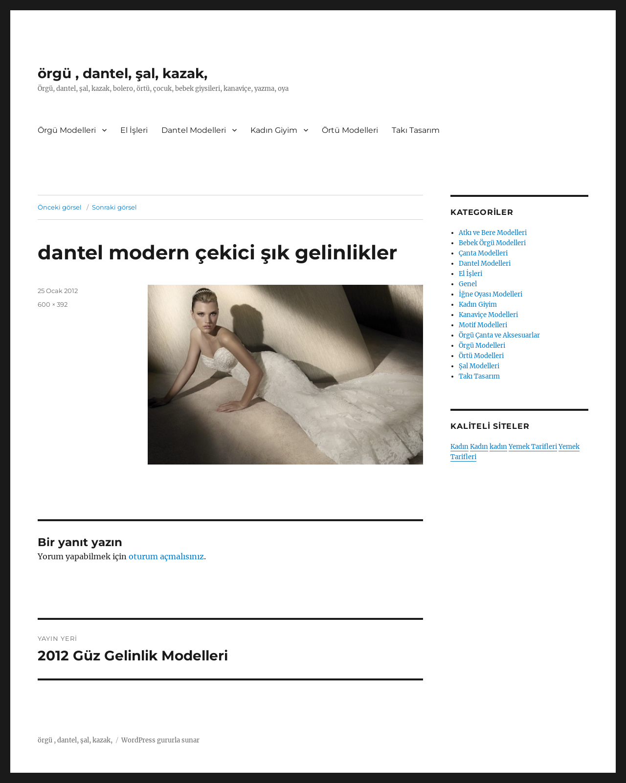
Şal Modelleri (479, 366)
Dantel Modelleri (193, 130)
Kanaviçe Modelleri (488, 315)
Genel (468, 284)
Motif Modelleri (483, 325)
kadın (498, 447)
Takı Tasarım (416, 130)
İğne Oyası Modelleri (490, 294)
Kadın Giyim (273, 130)
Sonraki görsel (114, 207)
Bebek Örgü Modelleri (492, 243)
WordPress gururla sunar (160, 740)
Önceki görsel (60, 207)
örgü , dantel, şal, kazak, (122, 73)
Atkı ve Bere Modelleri (493, 233)
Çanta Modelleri (483, 253)
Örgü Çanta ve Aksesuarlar (499, 335)
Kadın (459, 447)
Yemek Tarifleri (533, 447)
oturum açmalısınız (166, 556)
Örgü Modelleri (67, 130)
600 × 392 (52, 304)
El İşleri (134, 130)
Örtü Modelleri (350, 130)
